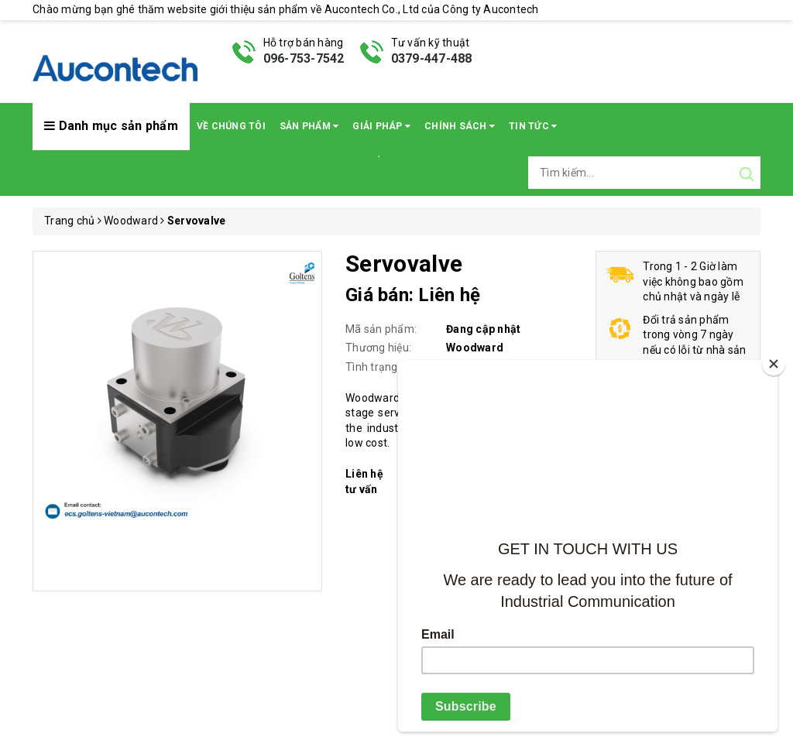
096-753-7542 (304, 58)
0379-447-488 (431, 58)
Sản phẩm (309, 126)
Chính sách (459, 126)
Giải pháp (381, 126)
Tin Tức (533, 126)
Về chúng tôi (231, 126)
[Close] (773, 363)
